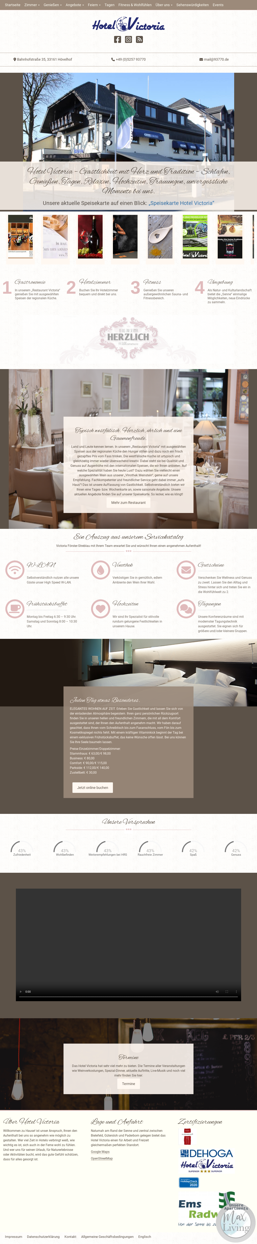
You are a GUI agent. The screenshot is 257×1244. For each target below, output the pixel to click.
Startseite (12, 5)
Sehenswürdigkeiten (192, 5)
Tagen (110, 5)
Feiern (94, 5)
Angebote (75, 5)
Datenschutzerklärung (43, 1237)
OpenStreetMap (102, 1158)
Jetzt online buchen (92, 788)
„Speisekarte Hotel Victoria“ (181, 203)
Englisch (144, 1237)
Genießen (53, 5)
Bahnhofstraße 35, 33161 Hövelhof (42, 59)
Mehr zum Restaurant (128, 502)
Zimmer (32, 5)
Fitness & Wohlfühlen (135, 5)
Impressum (13, 1237)
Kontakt (70, 1237)
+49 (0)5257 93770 (128, 59)
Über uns (164, 5)
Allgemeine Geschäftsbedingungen (107, 1237)
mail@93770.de (214, 59)
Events (218, 5)
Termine (128, 1084)
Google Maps (100, 1152)
